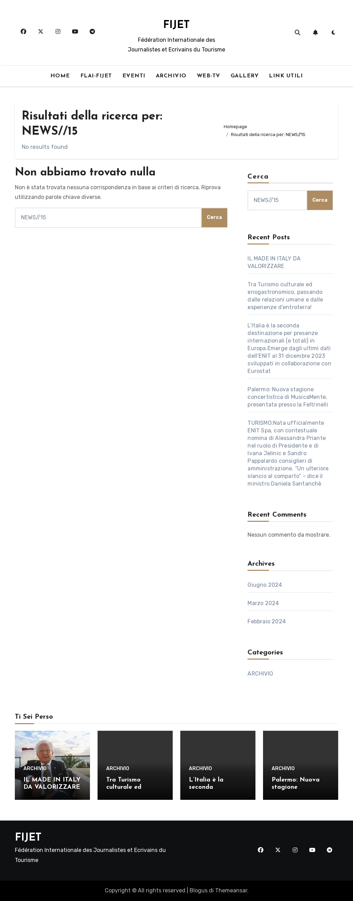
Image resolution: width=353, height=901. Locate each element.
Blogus (199, 890)
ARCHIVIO (171, 76)
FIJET (176, 25)
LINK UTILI (286, 76)
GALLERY (245, 76)
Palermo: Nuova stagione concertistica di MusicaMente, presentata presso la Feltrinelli (288, 397)
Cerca (258, 176)
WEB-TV (208, 76)
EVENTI (133, 76)
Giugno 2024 (265, 585)
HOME (60, 76)
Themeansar (231, 890)
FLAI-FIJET (96, 76)
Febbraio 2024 (267, 621)
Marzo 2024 (263, 603)
